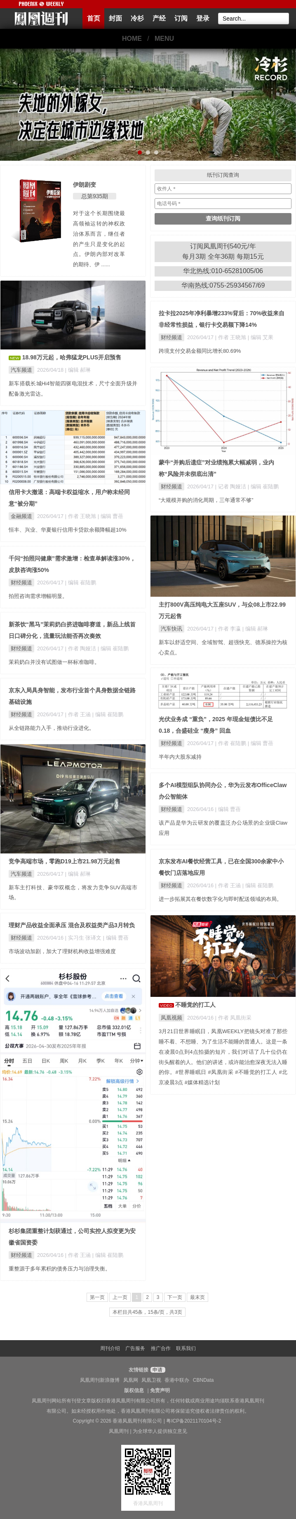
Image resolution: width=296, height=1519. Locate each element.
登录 (202, 18)
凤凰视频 (171, 1018)
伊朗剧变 (84, 184)
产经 (159, 18)
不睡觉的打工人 (195, 1004)
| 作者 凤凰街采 (233, 1018)
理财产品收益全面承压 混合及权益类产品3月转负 (72, 925)
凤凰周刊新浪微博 (100, 1380)
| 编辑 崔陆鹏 (263, 486)
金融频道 (21, 516)
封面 (115, 18)
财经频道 (171, 337)
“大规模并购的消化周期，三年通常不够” (206, 500)
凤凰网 (130, 1380)
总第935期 (94, 196)
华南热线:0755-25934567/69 (223, 285)
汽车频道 (21, 370)
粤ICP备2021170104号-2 (193, 1421)
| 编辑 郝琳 (78, 370)
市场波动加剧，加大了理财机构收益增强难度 (62, 951)
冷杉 (137, 18)
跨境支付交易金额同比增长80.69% (200, 351)
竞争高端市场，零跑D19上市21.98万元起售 (64, 861)
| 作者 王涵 (78, 714)
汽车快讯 (171, 629)
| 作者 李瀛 (228, 629)
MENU (164, 38)
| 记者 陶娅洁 (231, 486)
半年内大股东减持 (180, 757)
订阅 (181, 18)
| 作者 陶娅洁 (81, 648)
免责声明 (160, 1390)
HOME (132, 38)
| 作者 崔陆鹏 (231, 743)
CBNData (203, 1380)
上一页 (120, 1297)
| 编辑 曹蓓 (110, 516)
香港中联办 (176, 1380)
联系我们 (186, 1348)
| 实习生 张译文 (84, 938)
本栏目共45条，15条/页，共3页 (147, 1312)
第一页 (97, 1297)
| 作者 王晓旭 (231, 337)
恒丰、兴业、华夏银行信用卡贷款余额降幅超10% (68, 530)
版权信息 (134, 1390)
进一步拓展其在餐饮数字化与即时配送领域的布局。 (220, 899)
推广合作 (161, 1348)
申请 (156, 1370)
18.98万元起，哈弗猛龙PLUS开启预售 (71, 357)
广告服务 (135, 1348)
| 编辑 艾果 (260, 337)
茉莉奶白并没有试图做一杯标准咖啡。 (54, 662)
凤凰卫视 (151, 1380)
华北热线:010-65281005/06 (223, 270)
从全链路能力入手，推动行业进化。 (51, 728)
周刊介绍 (110, 1348)
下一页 (174, 1297)
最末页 (197, 1297)
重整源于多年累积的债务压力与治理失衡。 (59, 1269)
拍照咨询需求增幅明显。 (38, 596)
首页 (93, 18)
